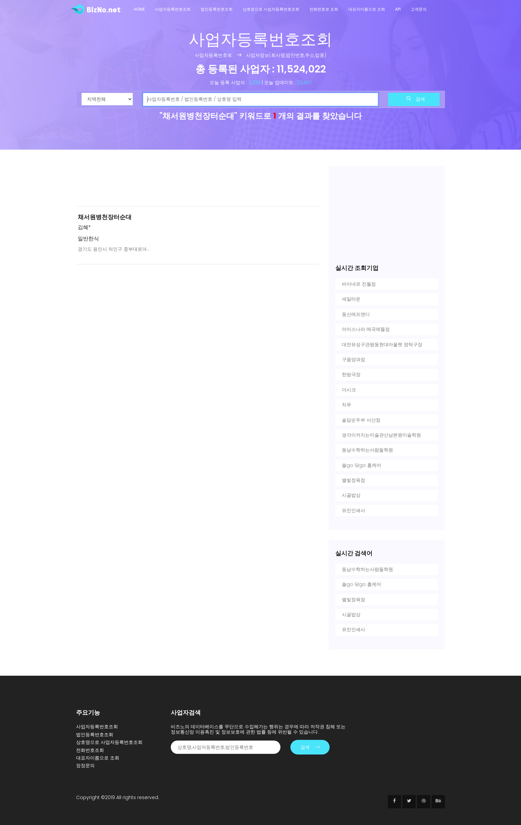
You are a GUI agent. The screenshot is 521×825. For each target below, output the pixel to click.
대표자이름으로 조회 (366, 9)
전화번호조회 (90, 750)
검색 (415, 99)
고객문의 (419, 9)
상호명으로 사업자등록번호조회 (271, 9)
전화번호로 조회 (323, 9)
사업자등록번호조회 (173, 9)
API (398, 9)
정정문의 (85, 765)
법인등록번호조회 (217, 9)
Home (139, 9)
